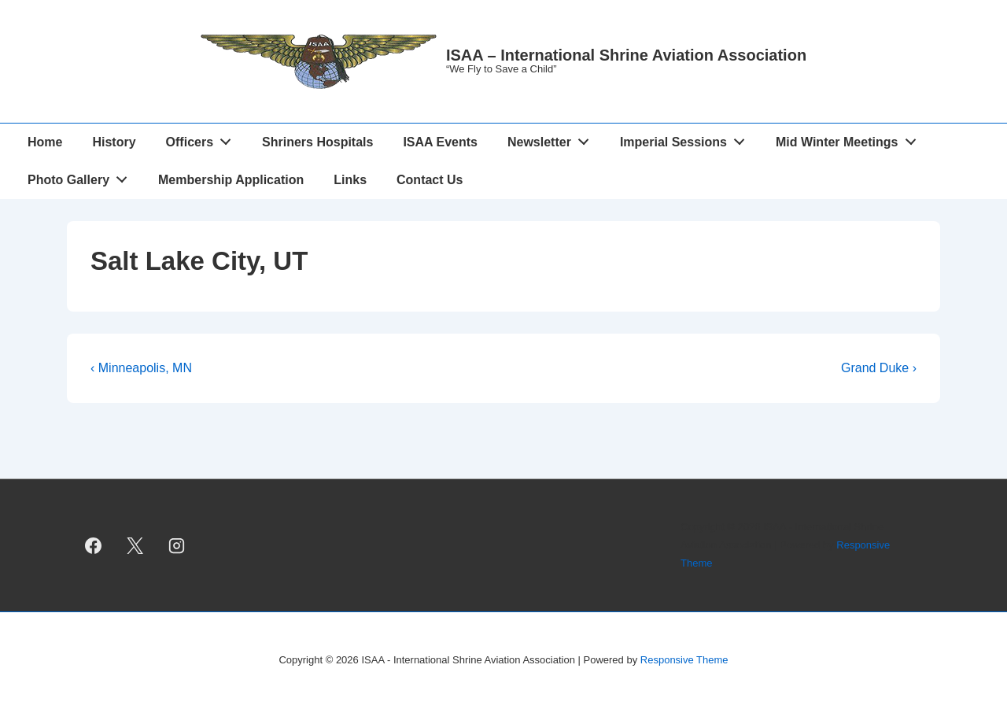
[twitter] (135, 545)
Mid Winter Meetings (850, 138)
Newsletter (552, 138)
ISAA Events (440, 142)
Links (350, 179)
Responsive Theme (684, 660)
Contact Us (430, 179)
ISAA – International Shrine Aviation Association (626, 55)
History (113, 142)
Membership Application (231, 179)
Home (45, 142)
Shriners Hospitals (317, 142)
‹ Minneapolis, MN (141, 368)
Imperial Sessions (687, 138)
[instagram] (177, 545)
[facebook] (94, 545)
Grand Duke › (879, 368)
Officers (203, 138)
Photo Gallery (82, 176)
